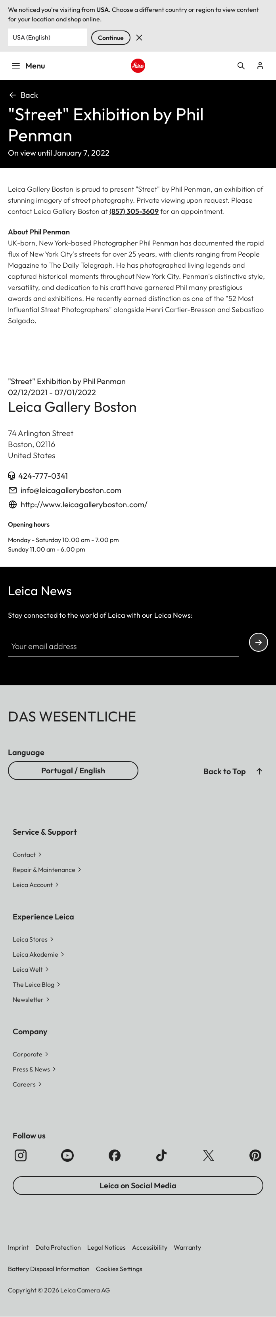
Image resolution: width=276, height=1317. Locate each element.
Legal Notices (106, 1247)
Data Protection (58, 1247)
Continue (111, 38)
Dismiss (139, 37)
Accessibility (149, 1247)
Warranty (187, 1247)
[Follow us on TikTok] (161, 1155)
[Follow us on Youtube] (67, 1155)
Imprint (18, 1247)
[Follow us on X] (209, 1155)
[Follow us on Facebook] (115, 1155)
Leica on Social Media (138, 1185)
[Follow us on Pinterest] (255, 1155)
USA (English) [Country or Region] (31, 37)
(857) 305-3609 (134, 211)
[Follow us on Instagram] (21, 1155)
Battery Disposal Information (49, 1269)
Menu (28, 65)
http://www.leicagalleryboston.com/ (84, 504)
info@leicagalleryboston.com (71, 490)
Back (23, 95)
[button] (259, 771)
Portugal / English (73, 770)
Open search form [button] (241, 65)
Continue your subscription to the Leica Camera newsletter (258, 642)
